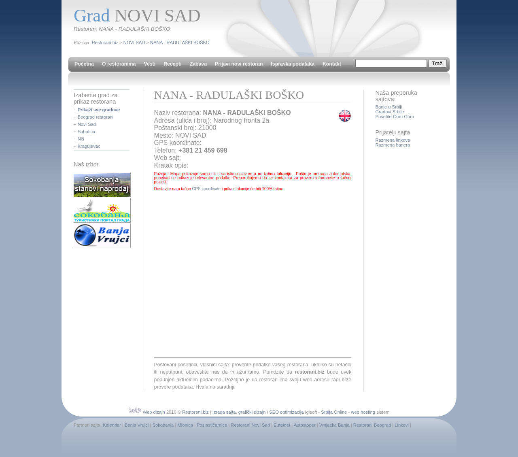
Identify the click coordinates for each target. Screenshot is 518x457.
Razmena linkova (392, 140)
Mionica (185, 425)
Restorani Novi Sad (250, 425)
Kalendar (112, 425)
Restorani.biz (105, 42)
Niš (81, 138)
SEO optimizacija (286, 412)
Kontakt (332, 64)
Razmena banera (392, 144)
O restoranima (119, 64)
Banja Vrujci (137, 425)
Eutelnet (282, 425)
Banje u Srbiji (388, 106)
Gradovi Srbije (389, 111)
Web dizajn (154, 412)
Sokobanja (163, 425)
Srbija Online (334, 412)
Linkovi (402, 425)
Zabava (198, 64)
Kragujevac (89, 146)
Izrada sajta (224, 412)
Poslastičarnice (212, 425)
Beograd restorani (96, 117)
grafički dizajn (252, 412)
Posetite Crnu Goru (394, 116)
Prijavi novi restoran (239, 64)
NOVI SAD (134, 42)
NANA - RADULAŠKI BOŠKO (180, 42)
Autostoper (305, 425)
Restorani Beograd (372, 425)
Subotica (87, 131)
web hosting (363, 412)
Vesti (149, 64)
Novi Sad (87, 124)
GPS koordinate (206, 189)
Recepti (172, 64)
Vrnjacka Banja (334, 425)
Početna (84, 64)
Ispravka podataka (292, 64)
